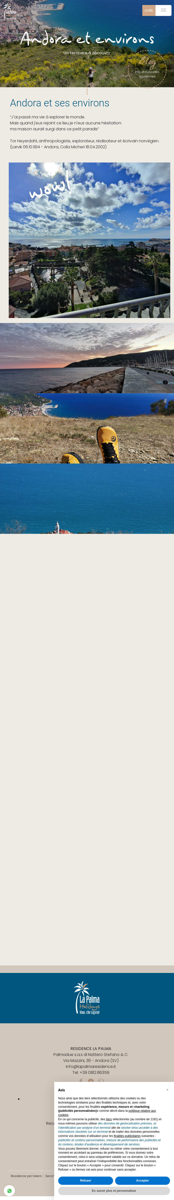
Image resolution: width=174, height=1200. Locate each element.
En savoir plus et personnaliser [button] (114, 1191)
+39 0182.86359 (94, 1072)
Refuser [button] (85, 1180)
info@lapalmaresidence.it (91, 1066)
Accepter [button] (142, 1180)
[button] (168, 1090)
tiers (109, 1119)
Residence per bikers (26, 1176)
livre (149, 10)
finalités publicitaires (127, 1136)
